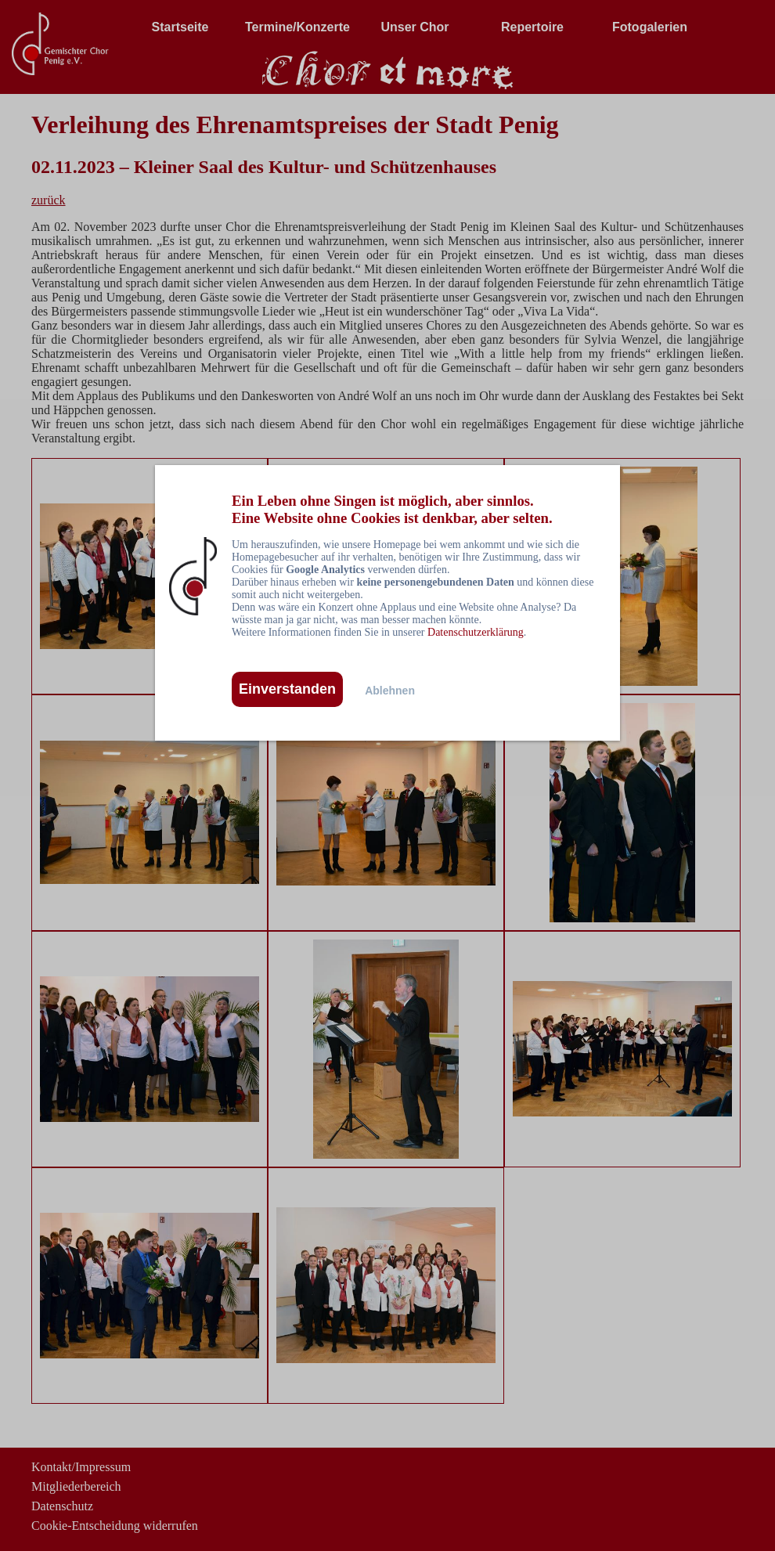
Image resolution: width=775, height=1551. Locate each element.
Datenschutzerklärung (475, 632)
